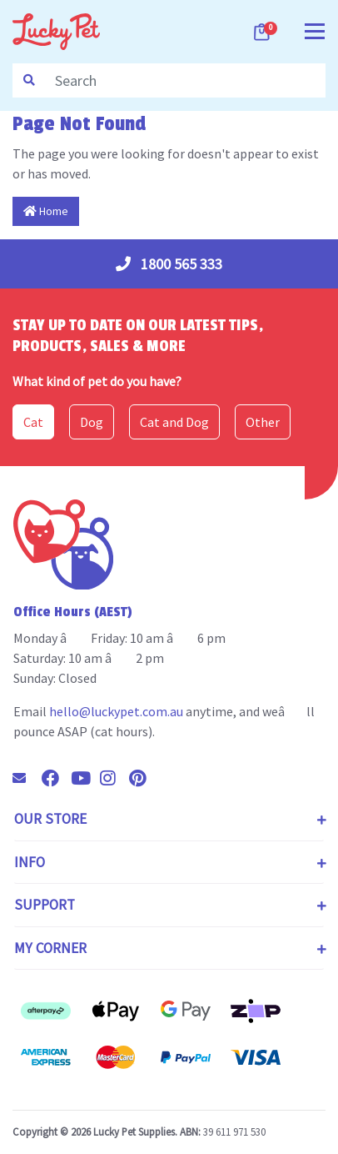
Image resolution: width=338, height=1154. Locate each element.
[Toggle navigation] (315, 29)
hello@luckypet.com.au (116, 711)
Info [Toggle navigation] (29, 862)
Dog (91, 422)
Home (45, 210)
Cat (33, 422)
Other (263, 422)
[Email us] (25, 778)
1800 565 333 (169, 263)
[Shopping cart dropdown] (263, 32)
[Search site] (29, 80)
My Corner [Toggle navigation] (50, 948)
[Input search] (185, 80)
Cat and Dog (174, 422)
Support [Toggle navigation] (44, 905)
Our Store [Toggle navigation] (50, 819)
